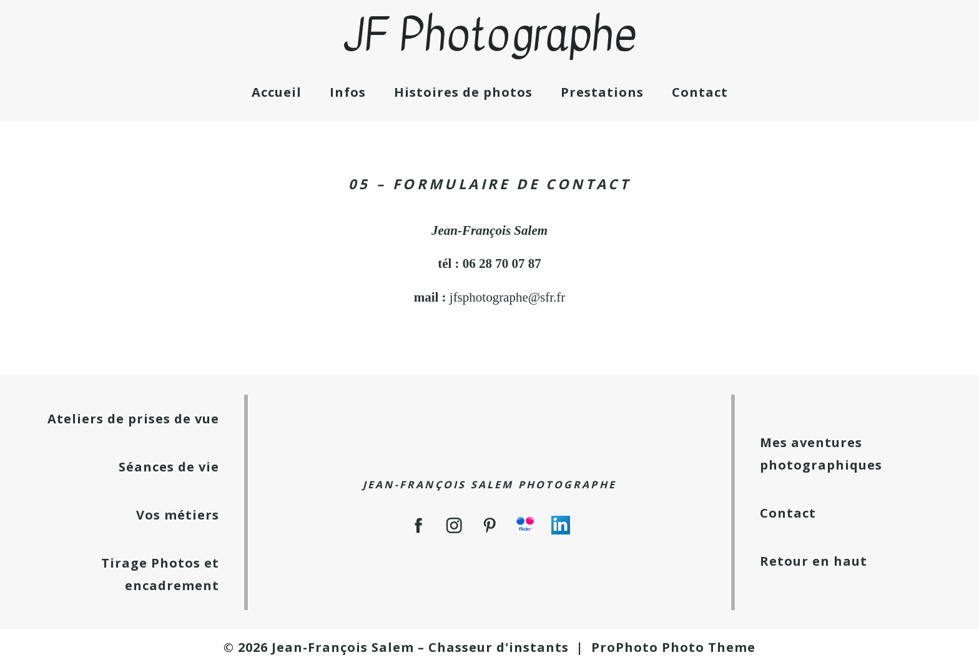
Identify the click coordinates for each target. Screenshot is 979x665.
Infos (348, 92)
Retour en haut (813, 561)
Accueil (277, 92)
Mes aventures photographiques (821, 453)
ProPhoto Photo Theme (673, 647)
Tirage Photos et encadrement (160, 574)
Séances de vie (169, 466)
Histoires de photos (463, 92)
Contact (700, 92)
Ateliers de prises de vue (133, 418)
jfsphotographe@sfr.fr (508, 297)
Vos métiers (177, 514)
